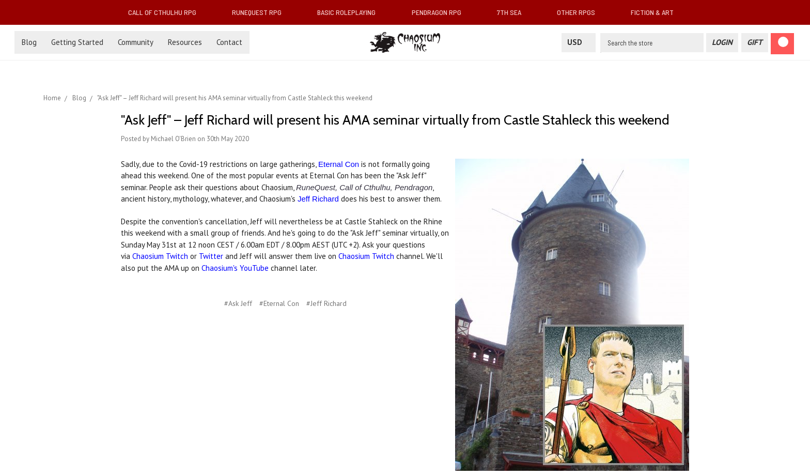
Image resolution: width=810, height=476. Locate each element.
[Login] (722, 42)
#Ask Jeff (238, 303)
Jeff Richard (318, 198)
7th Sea (513, 12)
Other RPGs (580, 12)
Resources (185, 42)
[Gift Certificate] (754, 42)
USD (578, 42)
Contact (229, 42)
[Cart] (782, 43)
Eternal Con (338, 164)
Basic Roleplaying (350, 12)
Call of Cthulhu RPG (166, 12)
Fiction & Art (656, 12)
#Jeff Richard (326, 303)
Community (135, 42)
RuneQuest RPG (261, 12)
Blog (29, 42)
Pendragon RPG (441, 12)
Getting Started (77, 42)
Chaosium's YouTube (235, 268)
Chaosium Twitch (160, 256)
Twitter (211, 256)
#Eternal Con (279, 303)
